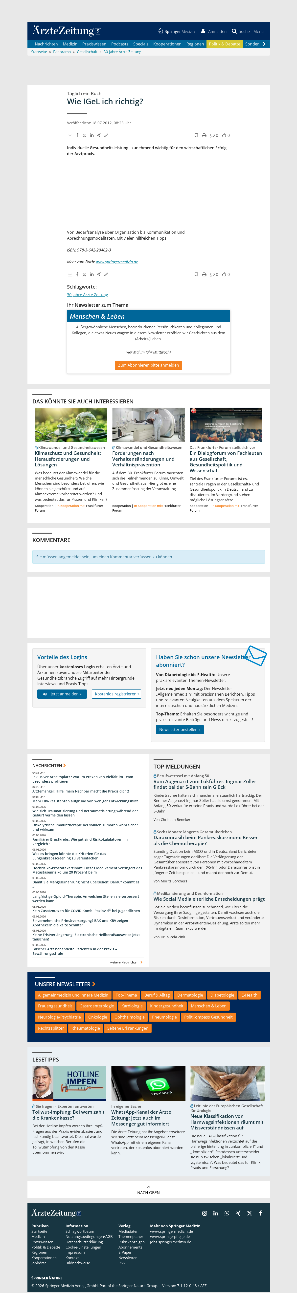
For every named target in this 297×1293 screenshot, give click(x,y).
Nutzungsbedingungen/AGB (89, 1237)
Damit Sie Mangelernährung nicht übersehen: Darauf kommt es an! (85, 885)
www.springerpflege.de (170, 1237)
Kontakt (72, 1258)
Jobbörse (38, 1263)
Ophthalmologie (129, 1018)
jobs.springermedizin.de (170, 1242)
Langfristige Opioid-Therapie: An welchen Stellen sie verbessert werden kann (85, 899)
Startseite (39, 1231)
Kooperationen (167, 44)
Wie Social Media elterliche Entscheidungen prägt (209, 900)
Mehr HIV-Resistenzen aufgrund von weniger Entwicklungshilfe (85, 801)
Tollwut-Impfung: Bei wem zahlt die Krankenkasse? (68, 1115)
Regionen (195, 44)
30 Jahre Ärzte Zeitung (87, 295)
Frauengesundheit (55, 1006)
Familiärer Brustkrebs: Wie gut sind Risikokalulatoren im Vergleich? (80, 842)
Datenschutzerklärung (84, 1242)
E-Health (249, 995)
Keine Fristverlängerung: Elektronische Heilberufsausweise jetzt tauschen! (86, 937)
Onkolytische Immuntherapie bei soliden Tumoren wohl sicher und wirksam (85, 828)
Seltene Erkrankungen (127, 1028)
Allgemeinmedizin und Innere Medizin (73, 995)
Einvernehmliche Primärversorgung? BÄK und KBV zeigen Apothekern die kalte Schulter (80, 923)
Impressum (75, 1253)
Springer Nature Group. (138, 1286)
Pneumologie (164, 1018)
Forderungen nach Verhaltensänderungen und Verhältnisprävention (143, 459)
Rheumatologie (85, 1028)
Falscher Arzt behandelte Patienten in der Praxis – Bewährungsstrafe (74, 952)
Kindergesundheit (166, 1006)
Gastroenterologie (97, 1006)
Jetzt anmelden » (62, 694)
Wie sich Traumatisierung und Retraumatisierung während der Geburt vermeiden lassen (85, 813)
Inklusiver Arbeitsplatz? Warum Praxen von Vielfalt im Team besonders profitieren (82, 779)
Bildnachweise (78, 1263)
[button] (258, 31)
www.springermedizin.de (171, 1231)
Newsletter (127, 1258)
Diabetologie (222, 995)
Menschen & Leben (209, 1006)
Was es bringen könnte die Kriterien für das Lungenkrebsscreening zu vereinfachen (69, 856)
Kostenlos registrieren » (117, 694)
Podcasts (119, 44)
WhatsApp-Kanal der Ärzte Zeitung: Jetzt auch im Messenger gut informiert (141, 1118)
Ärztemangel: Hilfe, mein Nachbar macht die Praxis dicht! (80, 791)
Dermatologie (190, 995)
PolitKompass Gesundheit (208, 1018)
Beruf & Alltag (157, 995)
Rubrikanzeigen (131, 1242)
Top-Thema (126, 995)
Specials (140, 44)
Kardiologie (132, 1006)
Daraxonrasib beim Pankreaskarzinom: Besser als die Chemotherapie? (206, 841)
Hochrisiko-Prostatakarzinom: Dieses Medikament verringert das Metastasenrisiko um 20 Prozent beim (87, 870)
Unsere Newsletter (63, 984)
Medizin (70, 44)
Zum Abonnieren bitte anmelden (148, 365)
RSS (121, 1263)
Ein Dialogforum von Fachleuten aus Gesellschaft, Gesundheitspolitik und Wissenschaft (226, 462)
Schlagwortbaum (80, 1231)
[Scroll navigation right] (264, 45)
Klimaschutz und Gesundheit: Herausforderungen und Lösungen (68, 459)
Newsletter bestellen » (180, 730)
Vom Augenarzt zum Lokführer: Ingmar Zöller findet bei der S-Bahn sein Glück (205, 785)
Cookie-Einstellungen (83, 1247)
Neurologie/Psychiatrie (59, 1018)
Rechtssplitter (51, 1028)
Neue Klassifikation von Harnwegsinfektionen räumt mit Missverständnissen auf (227, 1123)
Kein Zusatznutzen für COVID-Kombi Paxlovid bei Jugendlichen (86, 911)
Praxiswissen (94, 44)
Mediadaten (128, 1231)
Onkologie (97, 1018)
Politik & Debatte (224, 44)
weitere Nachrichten (127, 963)
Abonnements (130, 1247)
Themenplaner (130, 1237)
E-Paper (125, 1253)
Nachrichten (46, 44)
